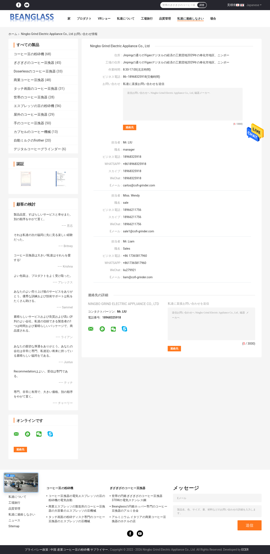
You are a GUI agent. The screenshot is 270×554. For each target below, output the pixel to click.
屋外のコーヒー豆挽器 (30, 114)
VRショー (104, 18)
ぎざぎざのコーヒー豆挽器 (34, 63)
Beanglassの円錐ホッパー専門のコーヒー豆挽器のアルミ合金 (139, 508)
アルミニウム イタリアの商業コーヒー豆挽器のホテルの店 (139, 519)
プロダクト (84, 18)
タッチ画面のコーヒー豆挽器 (36, 89)
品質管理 (165, 18)
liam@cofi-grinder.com (138, 277)
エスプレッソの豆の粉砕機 (34, 106)
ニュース (14, 520)
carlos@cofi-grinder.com (139, 185)
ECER (244, 549)
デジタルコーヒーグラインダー (37, 149)
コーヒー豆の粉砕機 (29, 54)
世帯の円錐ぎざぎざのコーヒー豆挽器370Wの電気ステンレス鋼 (137, 498)
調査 (201, 5)
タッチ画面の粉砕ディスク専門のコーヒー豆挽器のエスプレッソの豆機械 (77, 519)
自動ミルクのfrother (29, 140)
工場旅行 (147, 18)
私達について (126, 18)
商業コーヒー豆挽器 (29, 80)
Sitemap (13, 526)
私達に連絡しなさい (190, 18)
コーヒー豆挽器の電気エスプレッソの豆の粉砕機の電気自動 (77, 498)
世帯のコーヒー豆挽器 (30, 97)
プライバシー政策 (36, 549)
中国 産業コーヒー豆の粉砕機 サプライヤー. (79, 549)
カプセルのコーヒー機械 (32, 132)
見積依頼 (233, 5)
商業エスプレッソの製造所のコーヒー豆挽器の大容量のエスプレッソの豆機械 (77, 508)
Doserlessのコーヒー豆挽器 (35, 71)
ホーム (12, 34)
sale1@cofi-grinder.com (138, 231)
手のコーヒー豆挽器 (29, 123)
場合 (213, 18)
